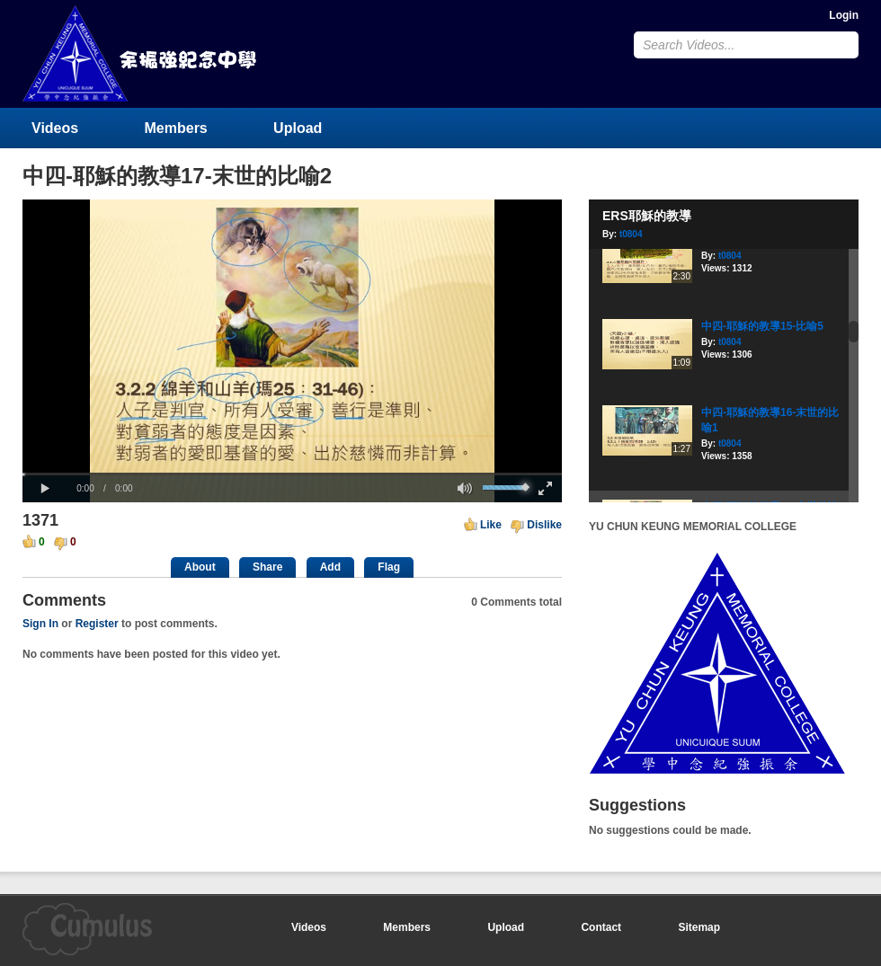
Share (267, 567)
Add (330, 567)
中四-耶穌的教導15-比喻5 (762, 326)
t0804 (631, 234)
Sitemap (699, 927)
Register (97, 623)
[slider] (292, 474)
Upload (297, 128)
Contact (601, 927)
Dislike (544, 524)
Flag (389, 567)
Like (491, 524)
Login (844, 15)
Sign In (40, 623)
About (200, 567)
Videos (54, 128)
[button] (44, 488)
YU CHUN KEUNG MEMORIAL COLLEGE (141, 53)
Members (176, 128)
